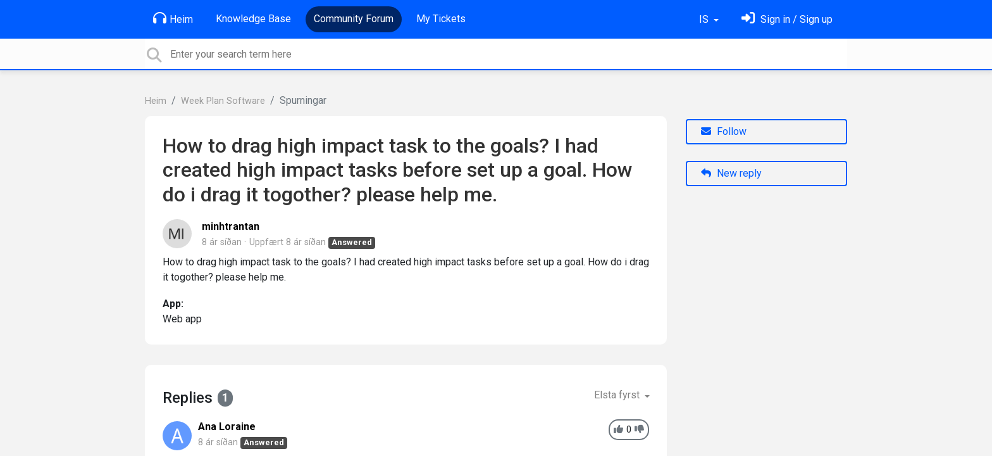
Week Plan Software (223, 101)
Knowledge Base (253, 19)
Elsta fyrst (618, 395)
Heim (173, 18)
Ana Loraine (227, 427)
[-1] (639, 429)
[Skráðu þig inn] (787, 19)
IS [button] (705, 19)
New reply (731, 173)
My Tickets (441, 19)
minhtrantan (230, 226)
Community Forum (354, 19)
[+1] (618, 429)
